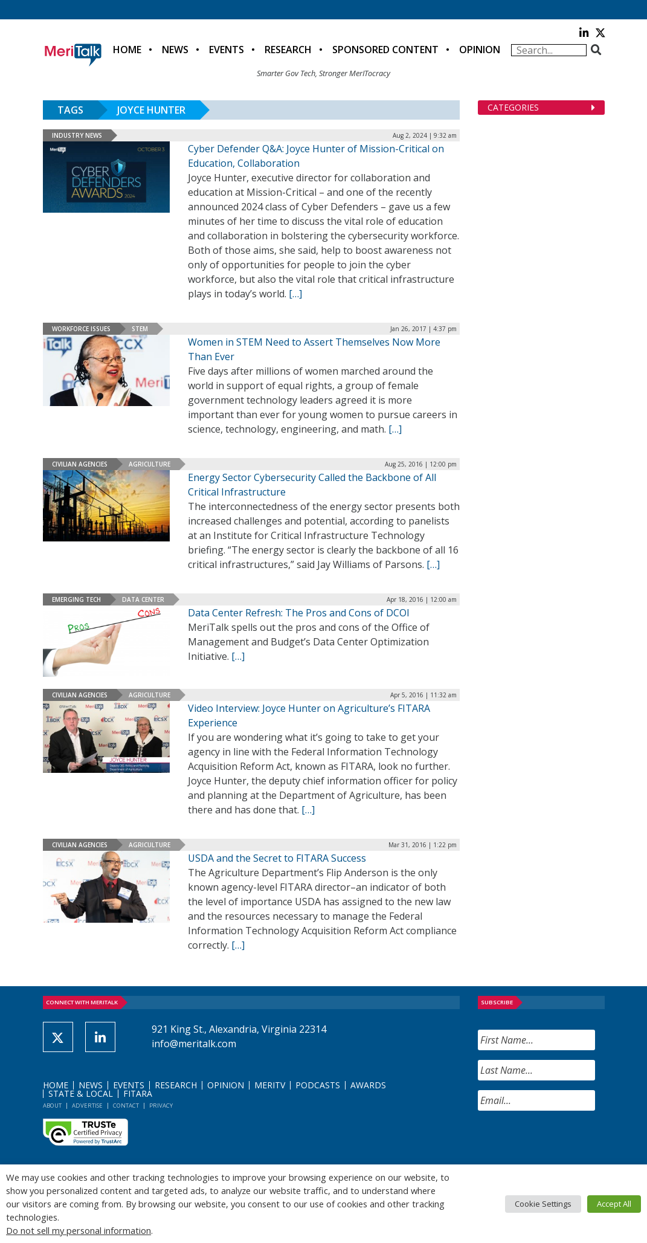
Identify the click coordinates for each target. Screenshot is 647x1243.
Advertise (87, 1105)
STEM (140, 328)
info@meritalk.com (194, 1043)
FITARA (137, 1093)
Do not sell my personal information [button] (78, 1230)
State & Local (80, 1093)
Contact (126, 1105)
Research (288, 49)
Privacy (161, 1105)
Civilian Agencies (80, 464)
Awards (368, 1085)
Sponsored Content (385, 49)
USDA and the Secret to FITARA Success (277, 858)
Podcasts (317, 1085)
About (52, 1105)
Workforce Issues (81, 328)
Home (127, 49)
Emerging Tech (76, 599)
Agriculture (149, 464)
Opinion (479, 49)
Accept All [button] (614, 1203)
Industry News (77, 135)
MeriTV (269, 1085)
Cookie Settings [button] (543, 1203)
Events (226, 49)
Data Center (143, 599)
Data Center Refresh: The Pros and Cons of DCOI (299, 612)
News (175, 49)
